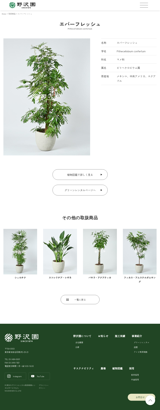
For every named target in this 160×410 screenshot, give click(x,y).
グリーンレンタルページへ (80, 190)
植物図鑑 (117, 368)
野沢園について (82, 336)
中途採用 (134, 379)
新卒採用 (134, 374)
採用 (131, 368)
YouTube (40, 376)
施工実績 (120, 336)
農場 (103, 368)
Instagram (17, 376)
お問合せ (140, 397)
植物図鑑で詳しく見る (80, 175)
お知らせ (103, 336)
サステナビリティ (83, 368)
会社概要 (79, 342)
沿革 (77, 347)
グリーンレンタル (141, 342)
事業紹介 (137, 336)
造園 (136, 347)
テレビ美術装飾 (140, 351)
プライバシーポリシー (43, 386)
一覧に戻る (80, 299)
